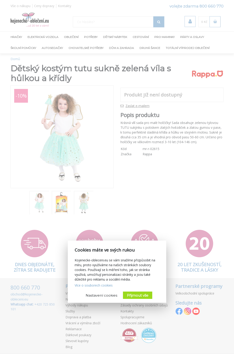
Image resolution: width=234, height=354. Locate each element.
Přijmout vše (137, 295)
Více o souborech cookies (94, 285)
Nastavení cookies (101, 295)
